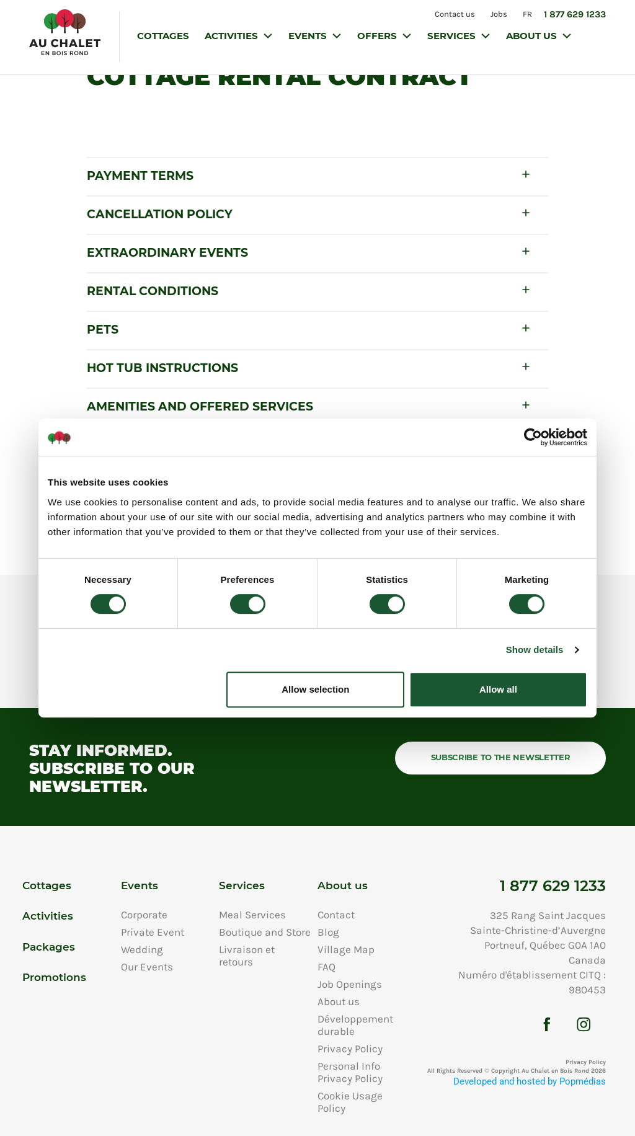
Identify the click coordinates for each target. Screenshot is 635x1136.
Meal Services (252, 914)
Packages (48, 947)
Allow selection (315, 689)
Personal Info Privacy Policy (350, 1072)
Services (452, 36)
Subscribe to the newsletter (501, 757)
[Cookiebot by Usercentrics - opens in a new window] (533, 437)
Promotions (54, 977)
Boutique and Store (265, 932)
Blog (328, 932)
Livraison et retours (247, 955)
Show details (535, 649)
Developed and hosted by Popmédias (529, 1081)
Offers (378, 36)
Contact (336, 914)
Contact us (453, 14)
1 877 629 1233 (575, 14)
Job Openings (350, 984)
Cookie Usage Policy (350, 1101)
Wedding (142, 949)
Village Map (346, 949)
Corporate (144, 914)
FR (527, 14)
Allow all (498, 689)
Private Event (152, 932)
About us (532, 36)
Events (308, 36)
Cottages (163, 36)
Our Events (147, 967)
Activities (232, 36)
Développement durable (355, 1025)
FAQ (326, 967)
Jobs (498, 14)
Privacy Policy (350, 1048)
